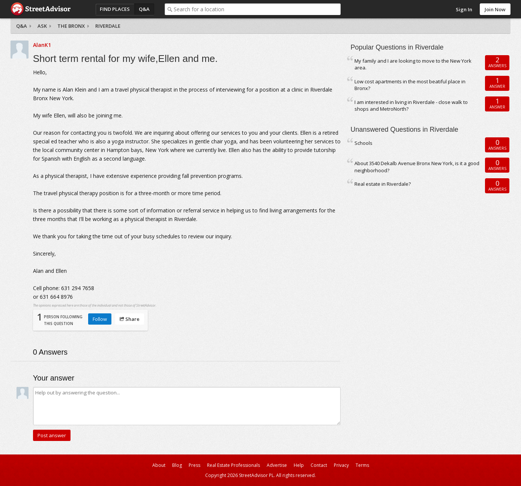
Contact (319, 465)
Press (194, 465)
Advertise (277, 465)
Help (299, 465)
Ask (42, 26)
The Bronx (71, 26)
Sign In (464, 9)
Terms (362, 465)
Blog (177, 465)
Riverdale (107, 26)
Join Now (495, 9)
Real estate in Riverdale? (382, 184)
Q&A (144, 9)
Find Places (115, 9)
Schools (363, 143)
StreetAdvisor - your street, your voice (41, 9)
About (158, 465)
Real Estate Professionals (233, 465)
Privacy (341, 465)
